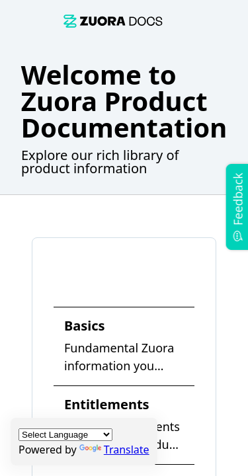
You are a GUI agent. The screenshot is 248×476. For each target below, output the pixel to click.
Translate (114, 449)
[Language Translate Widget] (65, 434)
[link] (113, 21)
